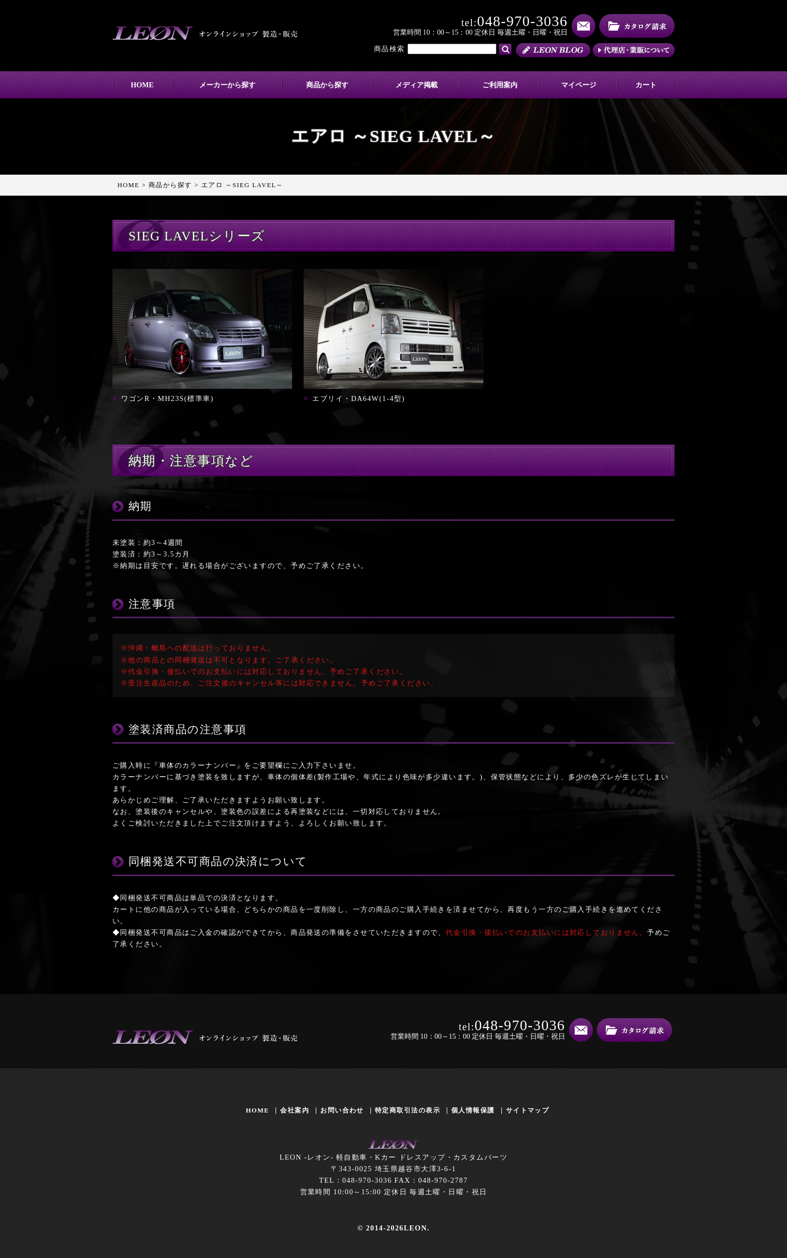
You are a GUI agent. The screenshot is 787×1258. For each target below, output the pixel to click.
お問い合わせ (342, 1110)
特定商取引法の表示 (407, 1110)
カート (646, 85)
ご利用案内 (499, 85)
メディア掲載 (417, 85)
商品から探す (327, 85)
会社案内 (294, 1110)
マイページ (578, 85)
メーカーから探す (227, 85)
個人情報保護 (473, 1110)
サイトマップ (528, 1110)
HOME (142, 85)
